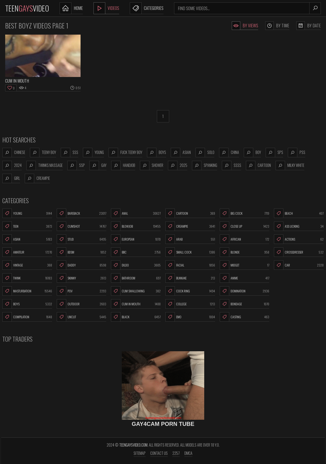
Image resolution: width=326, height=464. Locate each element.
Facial (190, 265)
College (190, 304)
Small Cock (190, 252)
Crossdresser (299, 252)
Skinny (81, 278)
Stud (81, 239)
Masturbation (27, 291)
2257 (176, 453)
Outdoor (81, 304)
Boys (27, 304)
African (244, 239)
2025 (177, 165)
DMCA (188, 453)
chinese (13, 152)
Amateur (27, 252)
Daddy (81, 265)
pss (296, 152)
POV (81, 291)
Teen (27, 226)
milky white (290, 165)
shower (151, 165)
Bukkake (190, 278)
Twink (27, 278)
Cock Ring (190, 291)
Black (136, 317)
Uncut (81, 317)
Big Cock (244, 213)
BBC (136, 252)
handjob (123, 165)
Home (71, 8)
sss (69, 152)
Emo (190, 317)
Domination (244, 291)
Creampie (190, 226)
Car (299, 265)
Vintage (27, 265)
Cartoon (190, 213)
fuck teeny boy (125, 152)
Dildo (136, 265)
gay (98, 165)
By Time (277, 25)
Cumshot (81, 226)
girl (11, 178)
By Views (245, 25)
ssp (76, 165)
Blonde (244, 252)
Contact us (159, 453)
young (93, 152)
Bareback (81, 213)
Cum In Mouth (136, 304)
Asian (27, 239)
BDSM (81, 252)
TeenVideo (27, 8)
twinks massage (44, 165)
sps (274, 152)
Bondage (244, 304)
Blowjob (136, 226)
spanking (204, 165)
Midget (244, 265)
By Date (308, 25)
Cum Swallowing (136, 291)
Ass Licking (299, 226)
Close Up (244, 226)
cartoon (258, 165)
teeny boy (43, 152)
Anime (244, 278)
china (229, 152)
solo (205, 152)
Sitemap (140, 453)
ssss (231, 165)
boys (156, 152)
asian (181, 152)
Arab (190, 239)
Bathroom (136, 278)
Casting (244, 317)
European (136, 239)
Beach (299, 213)
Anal (136, 213)
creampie (37, 178)
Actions (299, 239)
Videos (106, 8)
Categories (146, 8)
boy (252, 152)
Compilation (27, 317)
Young (27, 213)
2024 (12, 165)
